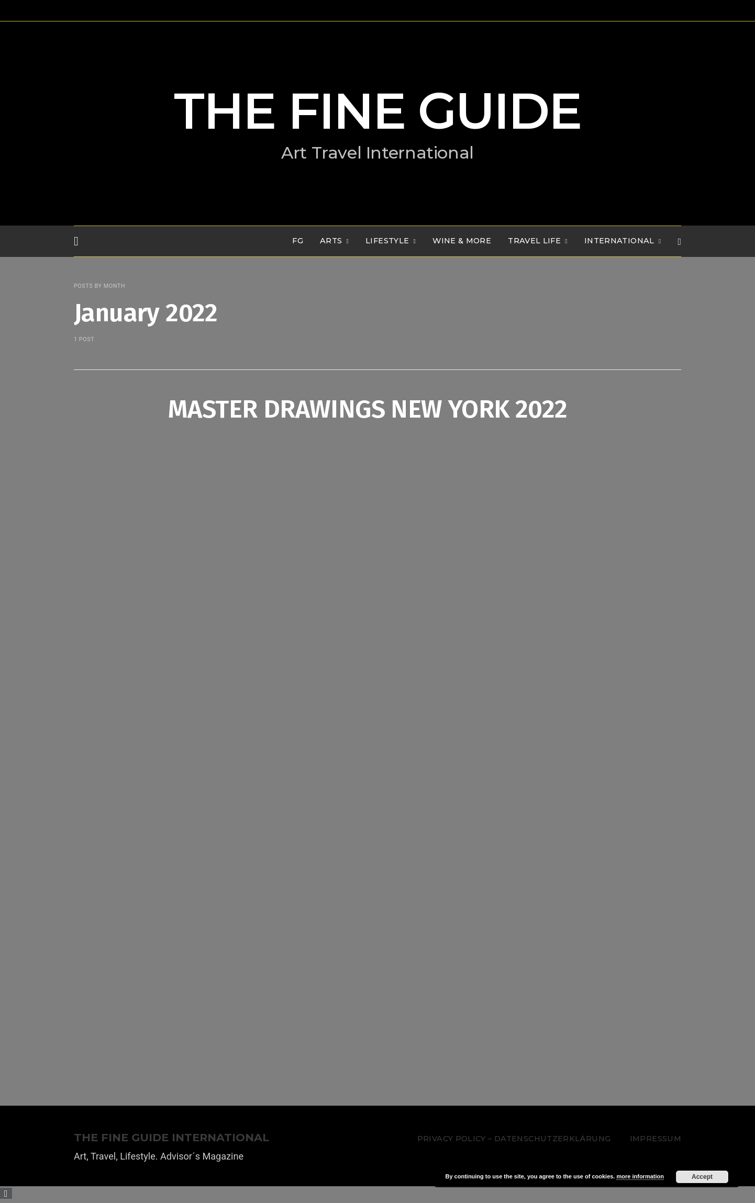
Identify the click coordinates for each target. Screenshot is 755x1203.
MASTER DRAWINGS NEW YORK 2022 (368, 409)
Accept (702, 1176)
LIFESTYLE (387, 240)
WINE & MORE (461, 240)
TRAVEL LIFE (534, 240)
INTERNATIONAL (619, 240)
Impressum (655, 1138)
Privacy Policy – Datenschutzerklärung (513, 1138)
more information (639, 1176)
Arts (331, 240)
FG (297, 240)
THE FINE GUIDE (377, 111)
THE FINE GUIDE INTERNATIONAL (171, 1137)
